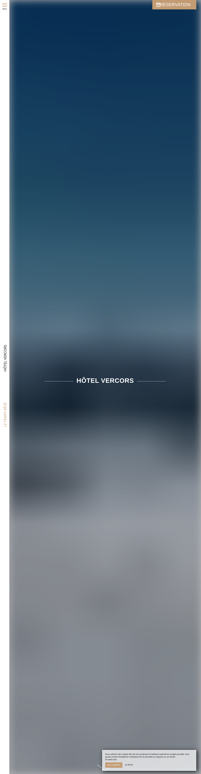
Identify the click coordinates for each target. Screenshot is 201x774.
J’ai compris (113, 764)
